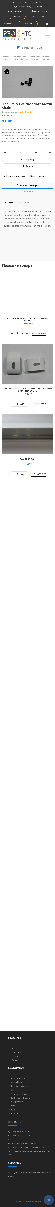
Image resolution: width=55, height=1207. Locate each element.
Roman (13, 1060)
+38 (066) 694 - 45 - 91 (19, 1131)
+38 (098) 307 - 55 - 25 (19, 1135)
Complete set (17, 16)
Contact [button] (28, 23)
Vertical (13, 1056)
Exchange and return (38, 11)
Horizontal (14, 1052)
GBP (30, 47)
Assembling (37, 2)
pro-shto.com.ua (35, 1201)
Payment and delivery (22, 7)
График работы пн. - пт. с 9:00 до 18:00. (27, 1147)
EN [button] (47, 24)
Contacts (8, 24)
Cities (39, 7)
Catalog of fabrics (15, 11)
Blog (44, 16)
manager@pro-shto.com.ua (22, 1143)
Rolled (12, 1048)
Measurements (19, 2)
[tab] (27, 185)
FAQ (33, 16)
